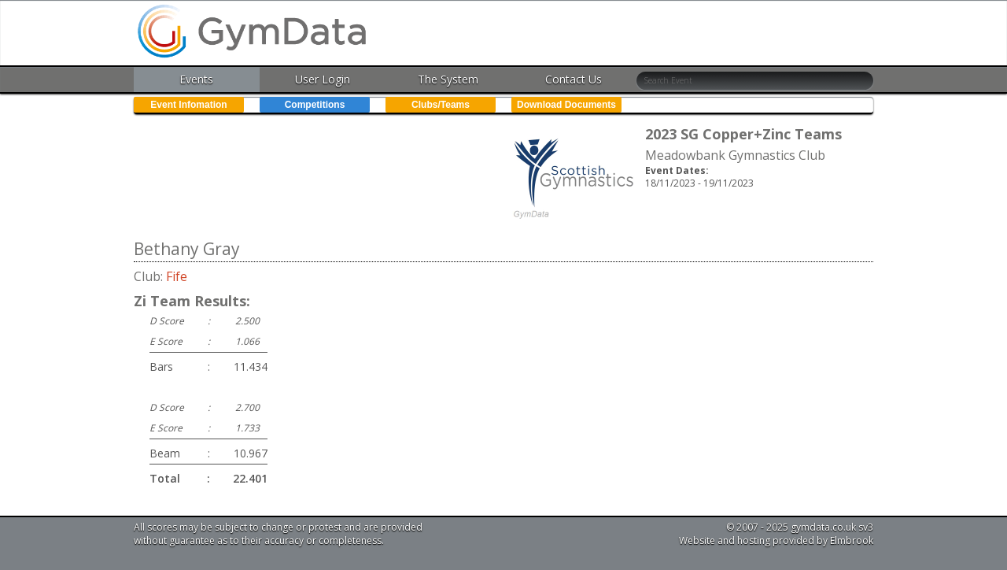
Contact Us (573, 79)
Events (196, 79)
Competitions (315, 104)
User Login (322, 79)
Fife (176, 276)
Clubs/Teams (440, 104)
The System (448, 79)
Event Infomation (188, 104)
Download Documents (566, 104)
